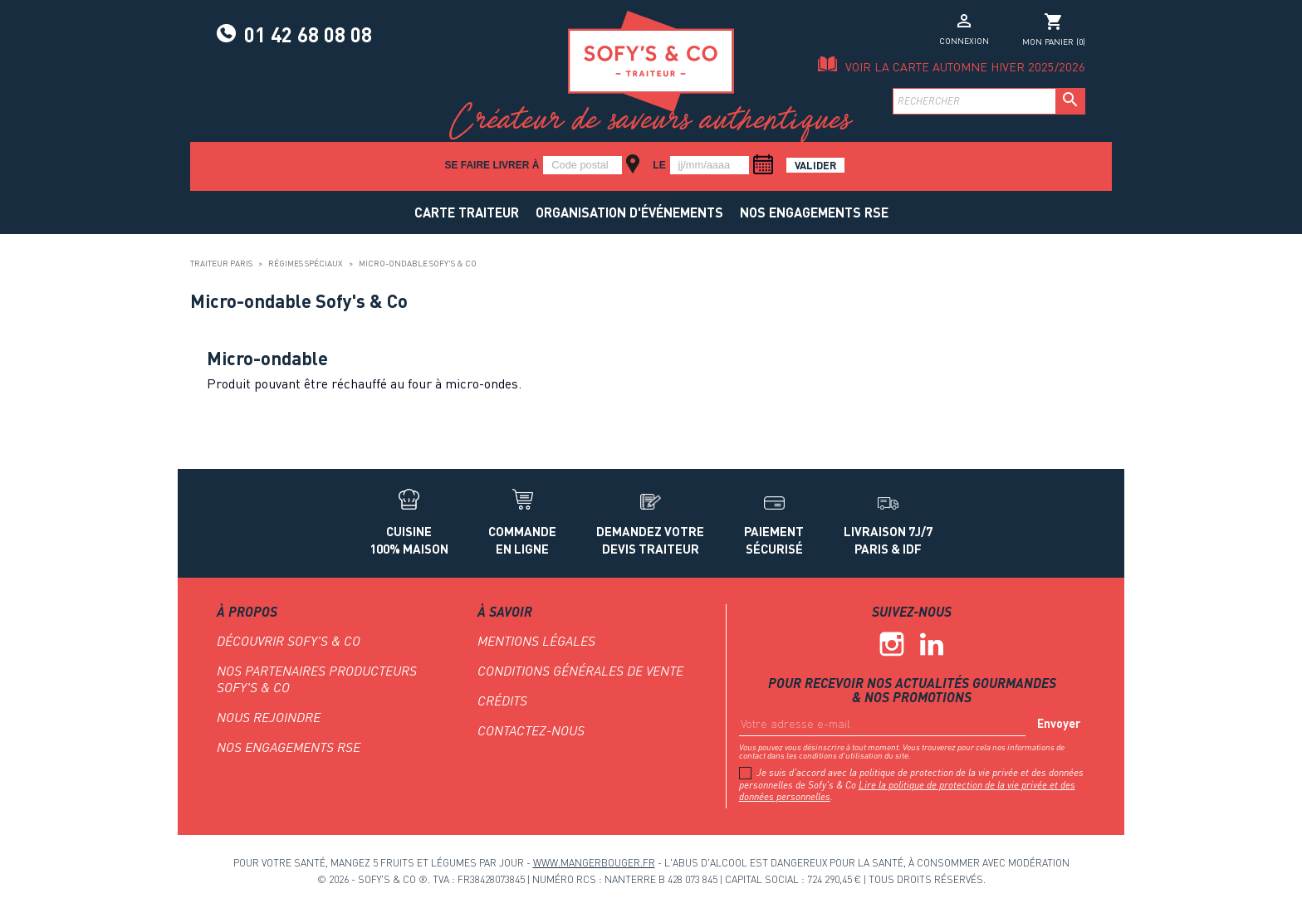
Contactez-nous (531, 730)
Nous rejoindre (269, 717)
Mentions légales (536, 640)
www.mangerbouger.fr (594, 863)
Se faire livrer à (491, 165)
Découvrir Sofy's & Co (288, 640)
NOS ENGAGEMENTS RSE (814, 212)
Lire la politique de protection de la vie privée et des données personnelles (907, 791)
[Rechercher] (989, 101)
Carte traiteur (466, 212)
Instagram (891, 644)
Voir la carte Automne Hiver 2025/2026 (965, 67)
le (659, 165)
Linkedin (931, 644)
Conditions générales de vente (580, 670)
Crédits (502, 700)
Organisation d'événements (629, 212)
